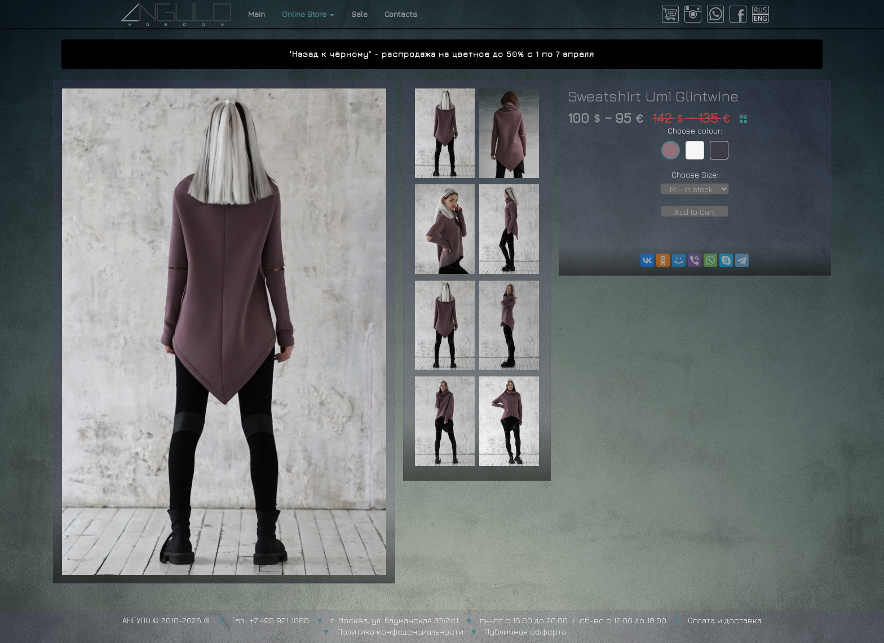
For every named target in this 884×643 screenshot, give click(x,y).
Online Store (308, 14)
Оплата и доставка (725, 620)
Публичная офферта (525, 631)
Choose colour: (695, 130)
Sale (359, 14)
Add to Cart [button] (694, 211)
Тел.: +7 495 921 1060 (270, 620)
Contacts (400, 14)
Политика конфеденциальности (400, 631)
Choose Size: (694, 174)
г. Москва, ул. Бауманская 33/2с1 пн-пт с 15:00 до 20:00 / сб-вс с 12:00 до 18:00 (498, 620)
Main (256, 14)
